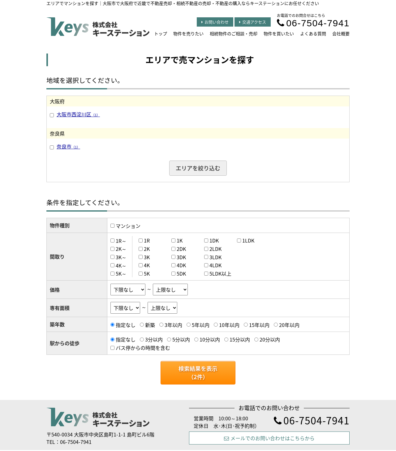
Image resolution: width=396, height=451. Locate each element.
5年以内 (200, 325)
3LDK (215, 257)
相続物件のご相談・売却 (233, 33)
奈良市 (68, 146)
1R (147, 240)
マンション (128, 226)
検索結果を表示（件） (198, 372)
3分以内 (154, 339)
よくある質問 (313, 33)
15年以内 (259, 325)
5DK (181, 273)
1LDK (248, 240)
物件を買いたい (279, 33)
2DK (181, 248)
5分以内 (181, 339)
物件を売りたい (188, 33)
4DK (181, 265)
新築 (150, 325)
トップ (160, 33)
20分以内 (270, 339)
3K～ (121, 257)
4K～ (121, 265)
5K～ (121, 273)
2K (147, 248)
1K (180, 240)
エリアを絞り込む (198, 168)
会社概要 (341, 33)
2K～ (121, 248)
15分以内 (240, 339)
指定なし (126, 325)
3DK (181, 257)
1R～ (121, 240)
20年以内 (289, 325)
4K (147, 265)
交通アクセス (252, 22)
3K (147, 257)
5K (147, 273)
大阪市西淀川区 (78, 114)
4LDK (215, 265)
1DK (214, 240)
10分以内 (210, 339)
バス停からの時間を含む (143, 347)
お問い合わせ (215, 22)
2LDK (215, 248)
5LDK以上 (220, 273)
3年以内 (173, 325)
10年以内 (229, 325)
